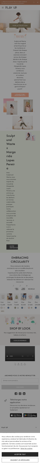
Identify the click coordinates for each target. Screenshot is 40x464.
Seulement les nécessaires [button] (20, 460)
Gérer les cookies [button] (26, 448)
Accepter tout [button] (20, 454)
